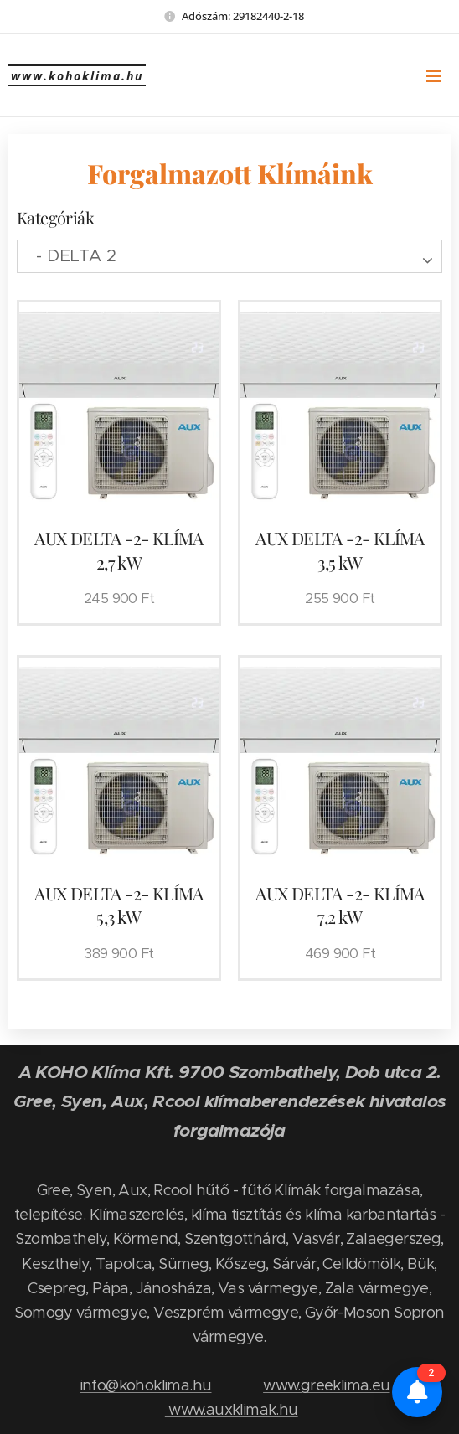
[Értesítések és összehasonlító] (417, 1392)
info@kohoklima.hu (146, 1385)
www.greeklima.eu (326, 1385)
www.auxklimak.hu (231, 1409)
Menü (433, 76)
